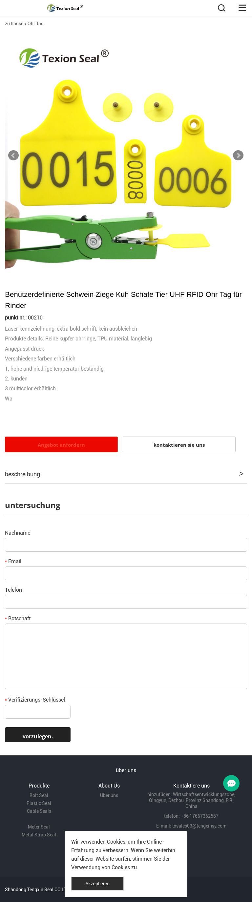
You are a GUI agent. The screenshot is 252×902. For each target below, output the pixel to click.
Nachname (17, 533)
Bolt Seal (39, 795)
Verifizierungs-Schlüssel (35, 700)
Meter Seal (39, 827)
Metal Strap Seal (39, 834)
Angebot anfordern (61, 444)
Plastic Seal (39, 803)
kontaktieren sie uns (179, 444)
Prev (13, 155)
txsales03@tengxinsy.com (199, 826)
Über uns (109, 795)
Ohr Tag (36, 23)
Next (238, 155)
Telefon (13, 590)
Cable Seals (39, 811)
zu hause (14, 23)
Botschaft (18, 618)
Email (13, 561)
